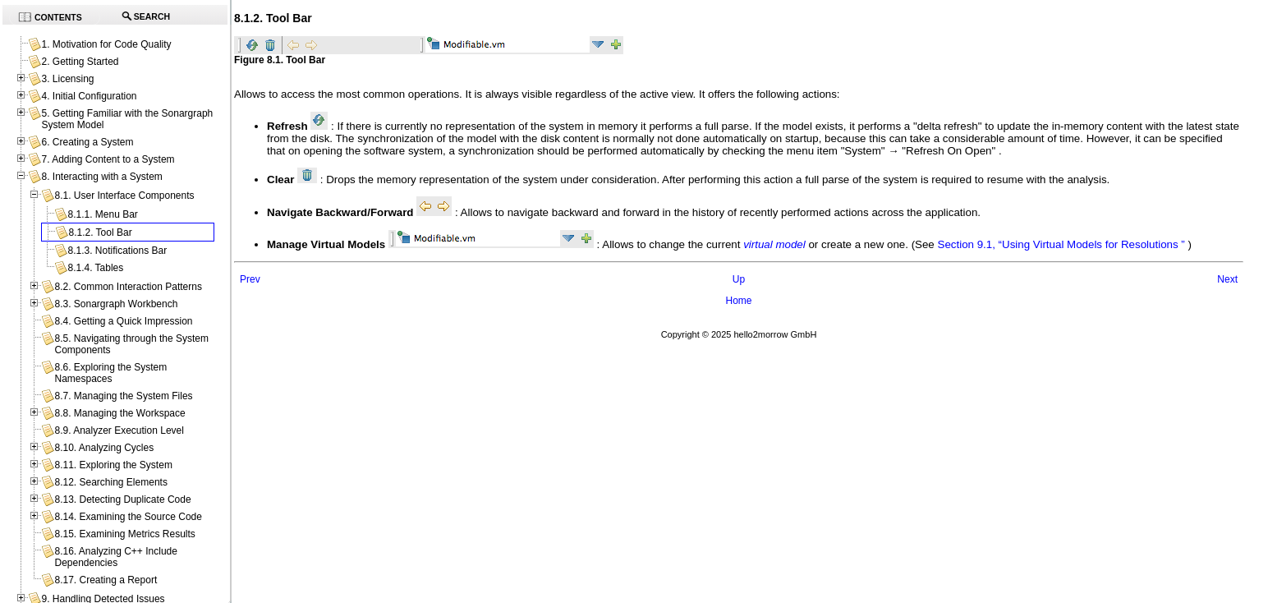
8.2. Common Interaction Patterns (127, 286)
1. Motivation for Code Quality (106, 44)
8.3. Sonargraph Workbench (115, 304)
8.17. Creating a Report (105, 580)
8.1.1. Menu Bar (102, 214)
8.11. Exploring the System (113, 465)
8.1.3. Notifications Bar (117, 250)
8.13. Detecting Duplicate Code (122, 499)
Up (739, 279)
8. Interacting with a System (101, 176)
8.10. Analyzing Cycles (104, 447)
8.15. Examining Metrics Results (124, 534)
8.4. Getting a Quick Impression (123, 321)
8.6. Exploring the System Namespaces (110, 372)
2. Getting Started (79, 61)
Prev (250, 279)
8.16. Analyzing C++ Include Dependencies (115, 556)
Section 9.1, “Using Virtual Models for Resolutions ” (1061, 244)
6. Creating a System (87, 142)
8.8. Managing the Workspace (119, 413)
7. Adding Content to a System (107, 159)
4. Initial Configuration (88, 96)
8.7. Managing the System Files (123, 396)
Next (1227, 279)
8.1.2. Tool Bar (99, 232)
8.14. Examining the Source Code (127, 516)
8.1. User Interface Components (124, 195)
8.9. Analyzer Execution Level (118, 430)
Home (738, 300)
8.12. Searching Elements (110, 482)
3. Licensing (67, 79)
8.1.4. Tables (95, 268)
